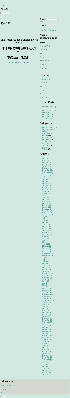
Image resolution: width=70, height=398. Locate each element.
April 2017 (46, 349)
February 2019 (47, 314)
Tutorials (45, 145)
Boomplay (43, 68)
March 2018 (46, 330)
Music (44, 131)
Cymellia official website (48, 30)
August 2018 (46, 326)
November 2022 (48, 234)
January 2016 (47, 374)
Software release (48, 141)
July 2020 (45, 281)
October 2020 (47, 277)
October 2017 (47, 339)
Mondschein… (47, 113)
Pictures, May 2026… (50, 111)
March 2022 (46, 246)
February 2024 (47, 205)
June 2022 (45, 240)
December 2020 (47, 273)
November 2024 (48, 189)
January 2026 (47, 166)
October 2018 (47, 322)
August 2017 (46, 343)
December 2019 (47, 295)
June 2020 (45, 283)
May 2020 (45, 285)
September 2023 (48, 215)
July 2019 (45, 304)
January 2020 (47, 293)
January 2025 (47, 186)
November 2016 (48, 357)
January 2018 (47, 334)
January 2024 (47, 207)
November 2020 (48, 275)
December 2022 (47, 232)
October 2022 (47, 236)
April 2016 (46, 369)
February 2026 (47, 164)
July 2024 (45, 195)
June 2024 (45, 197)
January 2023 (47, 230)
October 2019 (47, 299)
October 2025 (47, 172)
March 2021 (46, 267)
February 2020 (47, 291)
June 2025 (45, 180)
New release (46, 133)
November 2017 (48, 337)
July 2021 (45, 260)
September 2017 (48, 341)
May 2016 (45, 367)
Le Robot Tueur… (48, 114)
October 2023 (47, 213)
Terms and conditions (7, 385)
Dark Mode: (4, 396)
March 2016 (46, 371)
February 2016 (47, 373)
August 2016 (46, 361)
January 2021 (47, 271)
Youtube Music (45, 50)
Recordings (46, 139)
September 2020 (48, 279)
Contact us (4, 393)
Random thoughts (48, 137)
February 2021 (47, 269)
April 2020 (46, 287)
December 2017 (47, 336)
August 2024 (46, 193)
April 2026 (46, 160)
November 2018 (48, 320)
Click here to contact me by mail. (19, 62)
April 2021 (46, 265)
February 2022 (47, 248)
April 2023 (46, 224)
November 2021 (48, 254)
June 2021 (45, 261)
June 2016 (45, 365)
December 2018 (47, 318)
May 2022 (45, 242)
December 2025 (47, 168)
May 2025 (45, 182)
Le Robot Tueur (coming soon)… (48, 117)
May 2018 (45, 328)
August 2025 (46, 176)
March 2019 (46, 312)
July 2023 (45, 219)
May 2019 (45, 308)
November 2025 (48, 170)
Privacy (3, 389)
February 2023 (47, 228)
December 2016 (47, 355)
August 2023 (46, 217)
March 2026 (46, 162)
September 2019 (48, 300)
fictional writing (48, 128)
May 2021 (45, 263)
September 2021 (48, 256)
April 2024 (46, 201)
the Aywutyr (46, 143)
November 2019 (48, 297)
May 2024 (45, 199)
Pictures (45, 135)
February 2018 (47, 332)
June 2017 (45, 345)
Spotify (42, 53)
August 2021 (46, 258)
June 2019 (45, 306)
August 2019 (46, 302)
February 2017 (47, 351)
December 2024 (47, 187)
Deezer (42, 57)
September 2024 (48, 191)
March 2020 (46, 289)
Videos (44, 149)
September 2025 (48, 174)
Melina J (3, 5)
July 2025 (45, 178)
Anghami (43, 64)
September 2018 (48, 324)
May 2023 (45, 223)
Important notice (48, 130)
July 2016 (45, 363)
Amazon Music (45, 46)
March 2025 (46, 184)
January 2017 (47, 353)
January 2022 (47, 250)
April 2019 (46, 310)
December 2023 (47, 209)
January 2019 (47, 316)
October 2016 (47, 359)
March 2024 (46, 203)
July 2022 (45, 238)
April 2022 (46, 244)
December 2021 (47, 252)
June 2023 (45, 221)
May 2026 (45, 158)
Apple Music (44, 61)
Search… (43, 19)
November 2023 (48, 211)
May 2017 (45, 347)
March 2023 (46, 226)
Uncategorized (47, 147)
